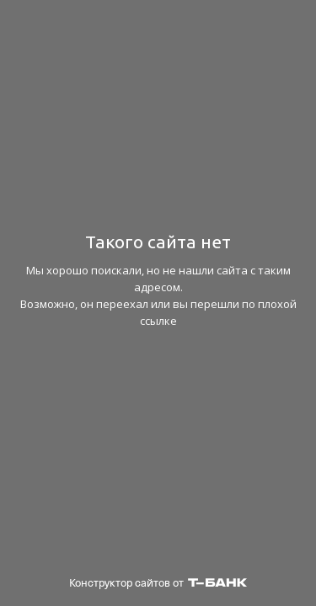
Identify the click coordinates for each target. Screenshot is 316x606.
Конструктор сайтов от (158, 583)
